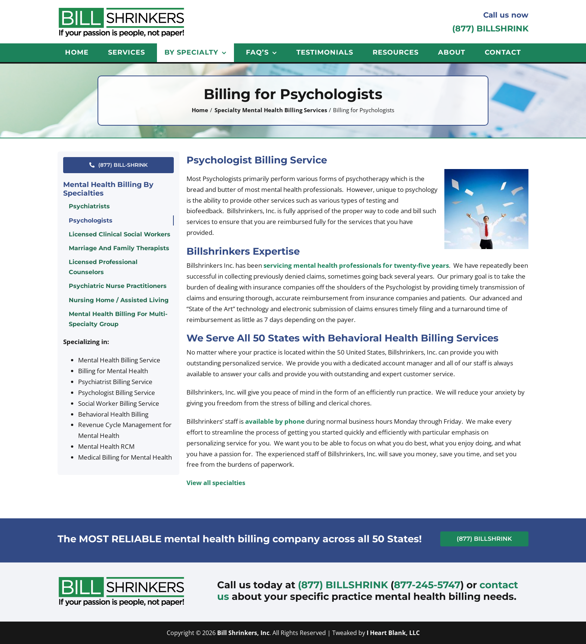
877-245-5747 (427, 585)
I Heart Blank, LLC (393, 633)
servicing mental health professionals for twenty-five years (356, 265)
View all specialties (215, 482)
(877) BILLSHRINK (490, 29)
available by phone (275, 421)
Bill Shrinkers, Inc (243, 633)
